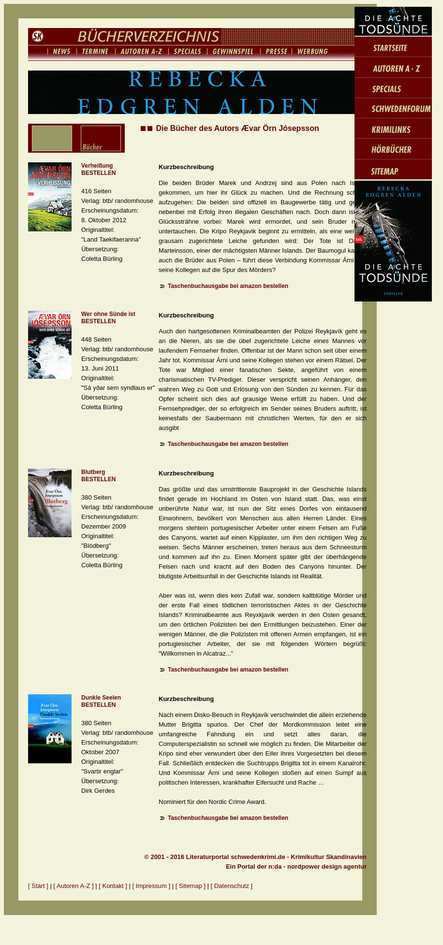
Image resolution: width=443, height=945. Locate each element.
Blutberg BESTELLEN (98, 476)
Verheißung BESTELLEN (98, 169)
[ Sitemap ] (191, 885)
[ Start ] (38, 885)
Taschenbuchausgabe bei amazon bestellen (228, 286)
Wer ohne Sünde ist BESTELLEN (108, 318)
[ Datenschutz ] (232, 885)
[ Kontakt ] (113, 885)
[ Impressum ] (152, 885)
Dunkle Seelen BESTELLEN (101, 701)
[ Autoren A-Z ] (74, 885)
